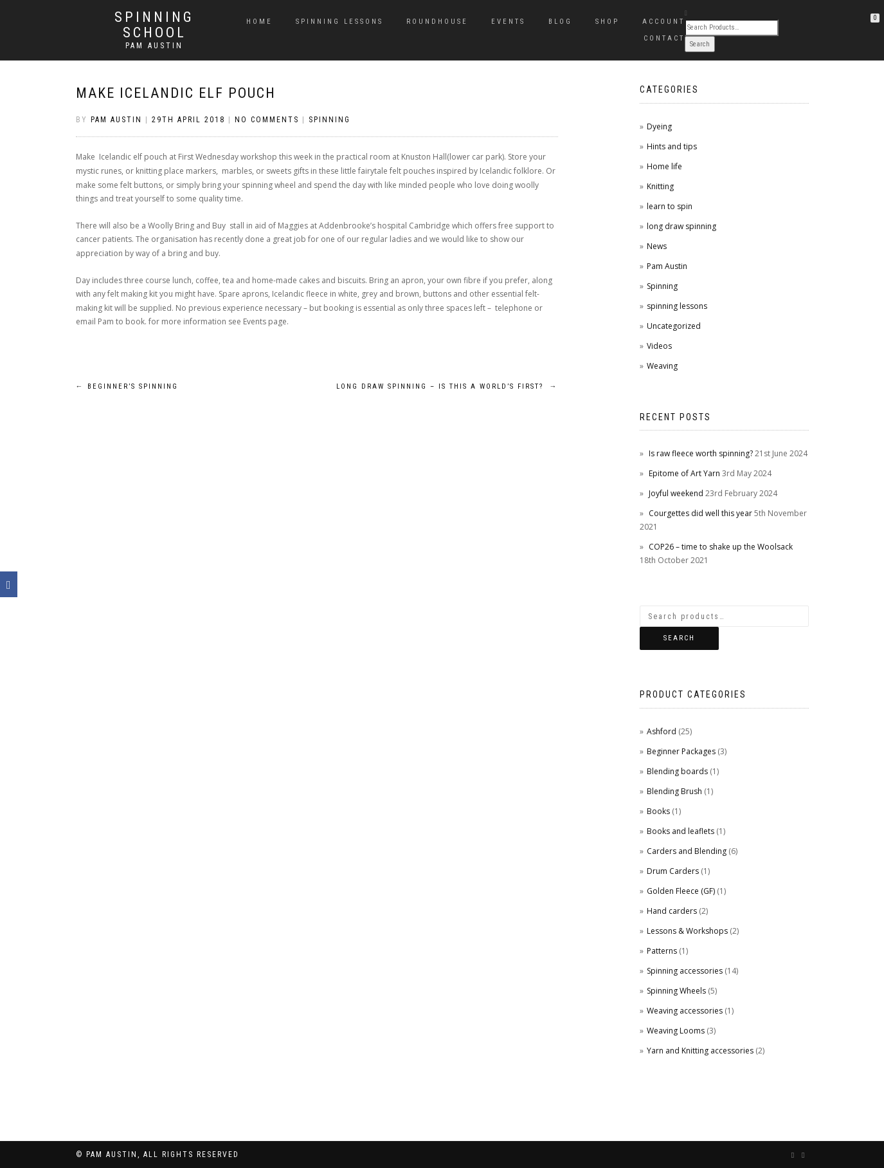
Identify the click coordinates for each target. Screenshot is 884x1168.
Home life (664, 166)
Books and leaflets (680, 831)
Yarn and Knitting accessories (700, 1050)
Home (259, 21)
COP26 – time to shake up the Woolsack (721, 546)
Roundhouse (437, 21)
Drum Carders (673, 871)
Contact (664, 38)
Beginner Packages (681, 751)
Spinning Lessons (339, 21)
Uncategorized (674, 325)
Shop (607, 21)
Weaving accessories (685, 1010)
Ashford (661, 731)
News (657, 246)
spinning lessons (677, 306)
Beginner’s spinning (127, 386)
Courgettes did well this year (700, 513)
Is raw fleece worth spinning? (701, 453)
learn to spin (669, 206)
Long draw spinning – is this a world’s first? (447, 386)
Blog (560, 21)
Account (663, 21)
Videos (659, 345)
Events (508, 21)
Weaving (662, 365)
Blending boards (677, 771)
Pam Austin (154, 45)
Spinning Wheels (676, 990)
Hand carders (672, 910)
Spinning (329, 119)
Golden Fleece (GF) (681, 890)
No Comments (267, 119)
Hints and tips (672, 146)
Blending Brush (674, 791)
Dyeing (659, 126)
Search (679, 638)
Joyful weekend (676, 493)
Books (658, 811)
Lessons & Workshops (687, 930)
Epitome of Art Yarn (684, 473)
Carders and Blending (686, 851)
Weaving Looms (676, 1030)
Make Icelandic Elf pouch (176, 93)
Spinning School (154, 25)
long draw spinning (681, 226)
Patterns (662, 950)
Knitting (660, 186)
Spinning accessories (685, 970)
